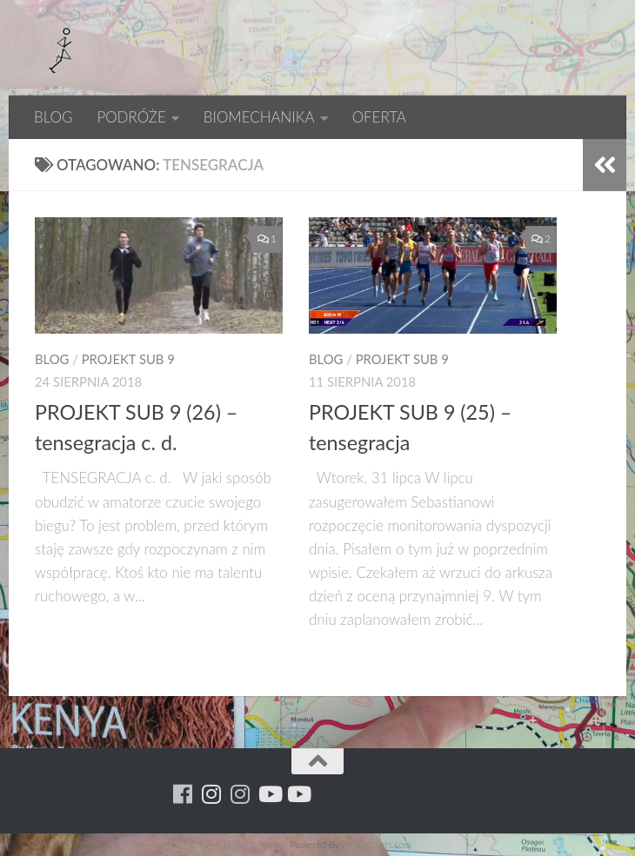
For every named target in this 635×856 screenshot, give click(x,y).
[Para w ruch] (212, 794)
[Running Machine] (183, 794)
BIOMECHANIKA (259, 117)
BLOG (53, 117)
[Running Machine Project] (240, 794)
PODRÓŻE (131, 117)
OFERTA (379, 117)
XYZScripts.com (379, 844)
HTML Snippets (255, 844)
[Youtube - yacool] (298, 794)
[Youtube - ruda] (269, 794)
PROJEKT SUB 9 (128, 359)
